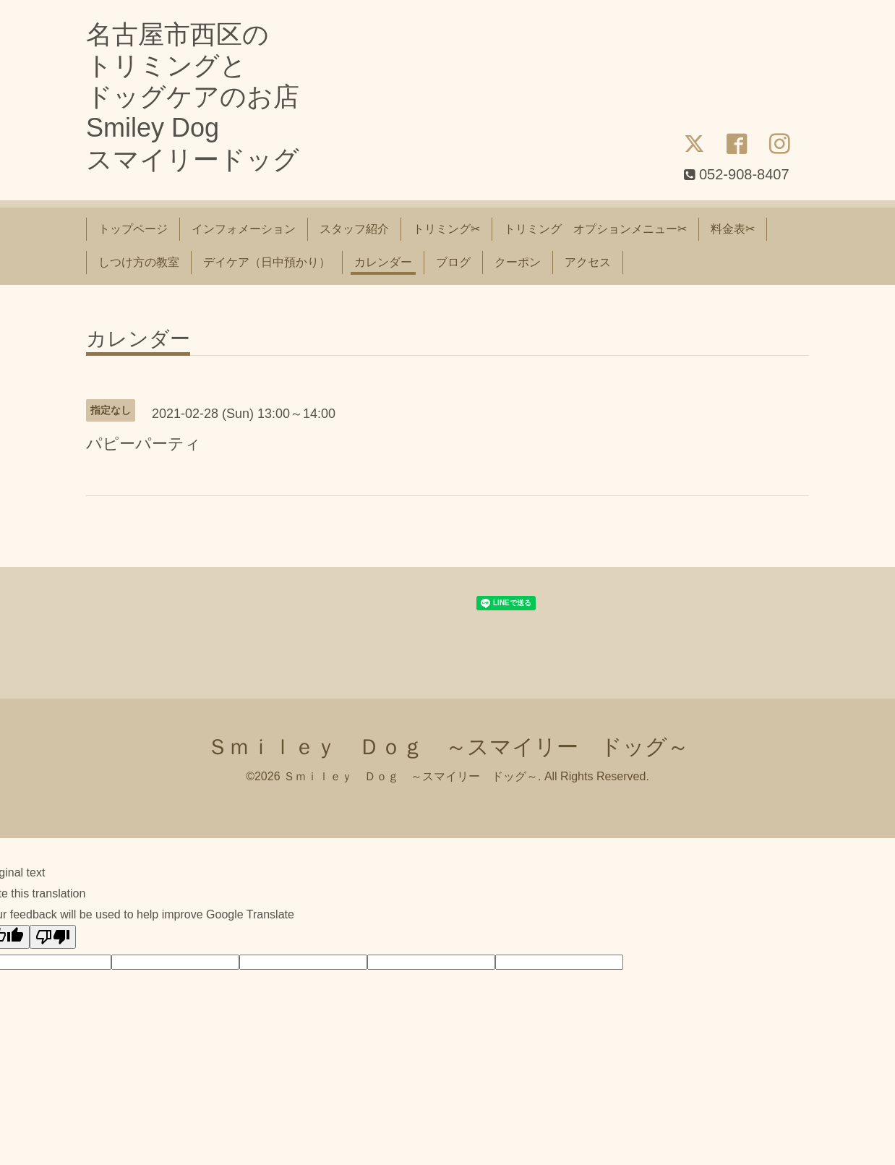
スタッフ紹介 (354, 229)
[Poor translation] (53, 937)
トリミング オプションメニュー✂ (595, 229)
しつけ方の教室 (138, 262)
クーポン (517, 262)
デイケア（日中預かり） (266, 262)
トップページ (133, 229)
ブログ (453, 262)
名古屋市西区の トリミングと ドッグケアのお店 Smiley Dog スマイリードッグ (192, 97)
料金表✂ (733, 229)
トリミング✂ (446, 229)
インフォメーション (244, 229)
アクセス (588, 262)
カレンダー (383, 262)
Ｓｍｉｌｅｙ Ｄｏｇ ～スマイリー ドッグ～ (448, 747)
